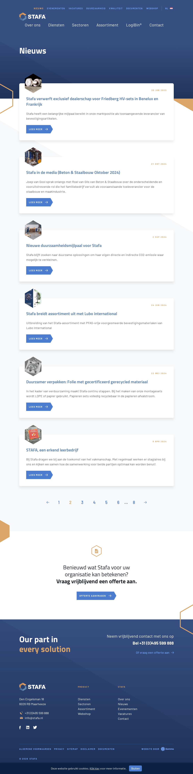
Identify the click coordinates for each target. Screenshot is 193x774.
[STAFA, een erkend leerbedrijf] (96, 460)
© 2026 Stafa (28, 758)
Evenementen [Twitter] (127, 709)
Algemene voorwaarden (35, 749)
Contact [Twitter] (123, 718)
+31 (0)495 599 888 (37, 713)
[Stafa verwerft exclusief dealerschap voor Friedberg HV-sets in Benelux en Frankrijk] (96, 111)
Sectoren (80, 24)
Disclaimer (88, 749)
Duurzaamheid (96, 8)
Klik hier (95, 768)
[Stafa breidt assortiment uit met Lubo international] (96, 324)
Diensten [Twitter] (84, 699)
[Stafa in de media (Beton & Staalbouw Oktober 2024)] (96, 185)
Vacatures (76, 8)
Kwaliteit (116, 8)
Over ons (32, 24)
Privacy (59, 749)
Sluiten (135, 768)
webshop (152, 8)
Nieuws (39, 8)
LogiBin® (134, 24)
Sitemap (72, 749)
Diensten (56, 24)
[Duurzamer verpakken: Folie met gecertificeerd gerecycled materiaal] (96, 392)
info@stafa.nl (34, 718)
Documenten (134, 8)
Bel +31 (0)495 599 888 (153, 642)
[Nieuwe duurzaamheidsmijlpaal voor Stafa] (96, 256)
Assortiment (107, 24)
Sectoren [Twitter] (84, 704)
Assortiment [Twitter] (86, 709)
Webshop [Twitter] (84, 714)
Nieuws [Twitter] (123, 704)
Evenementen (56, 8)
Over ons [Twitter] (124, 699)
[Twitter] (35, 728)
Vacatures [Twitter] (125, 714)
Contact (156, 24)
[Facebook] (21, 728)
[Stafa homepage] (32, 17)
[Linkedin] (28, 728)
